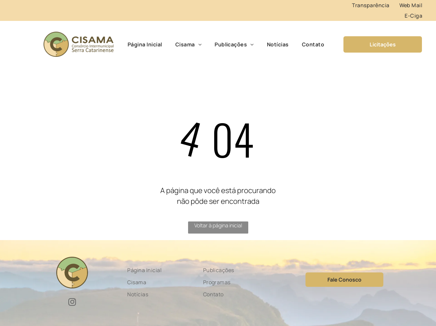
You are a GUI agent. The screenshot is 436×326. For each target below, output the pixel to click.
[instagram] (72, 302)
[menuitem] (370, 5)
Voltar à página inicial (218, 225)
